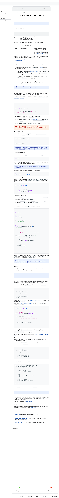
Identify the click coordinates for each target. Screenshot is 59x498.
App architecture (26, 12)
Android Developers (16, 12)
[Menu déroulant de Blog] (37, 1)
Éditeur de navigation (29, 401)
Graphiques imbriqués (33, 407)
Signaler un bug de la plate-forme (54, 496)
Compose (45, 329)
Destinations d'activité (18, 60)
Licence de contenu (37, 426)
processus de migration (40, 53)
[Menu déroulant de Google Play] (32, 1)
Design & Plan (21, 12)
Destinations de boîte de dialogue (20, 59)
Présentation (17, 414)
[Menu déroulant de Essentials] (13, 1)
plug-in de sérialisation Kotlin (41, 97)
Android (13, 497)
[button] (5, 6)
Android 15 (37, 496)
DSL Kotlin (41, 67)
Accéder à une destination (34, 87)
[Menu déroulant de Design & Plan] (20, 1)
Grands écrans (30, 496)
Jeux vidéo (21, 496)
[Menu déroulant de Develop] (25, 1)
